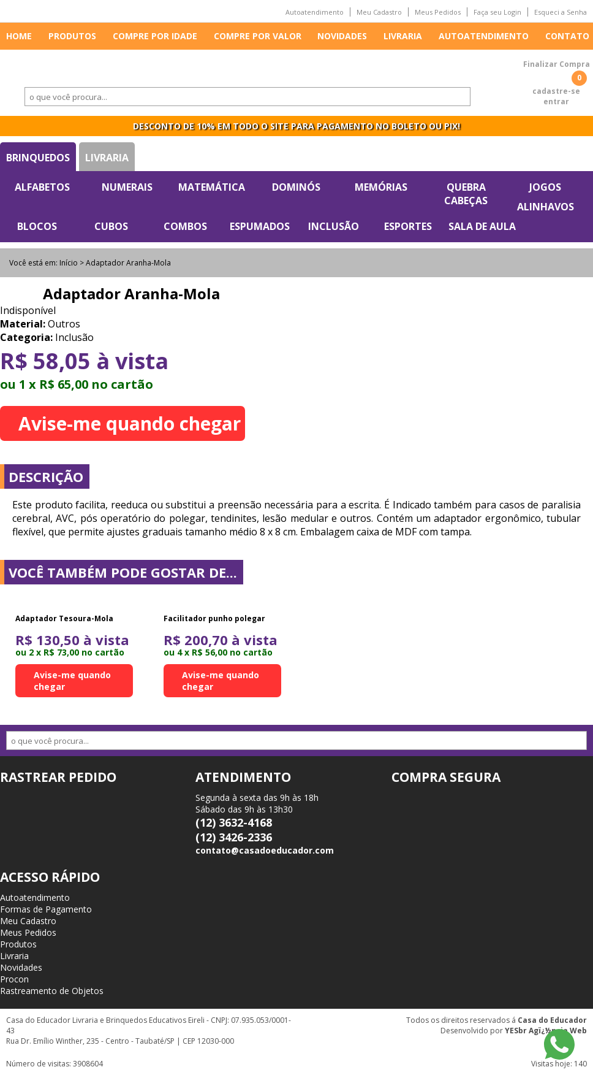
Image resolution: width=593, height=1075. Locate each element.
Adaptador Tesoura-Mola (64, 618)
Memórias (381, 187)
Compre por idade (155, 36)
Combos (185, 226)
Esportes (408, 226)
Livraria (402, 36)
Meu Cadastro (379, 12)
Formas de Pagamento (46, 909)
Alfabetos (42, 187)
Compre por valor (257, 36)
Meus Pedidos (438, 12)
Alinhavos (545, 206)
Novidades (342, 36)
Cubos (111, 226)
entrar (556, 101)
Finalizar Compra (556, 64)
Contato (567, 36)
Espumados (260, 226)
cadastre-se (556, 91)
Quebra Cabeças (466, 193)
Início (68, 263)
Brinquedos (38, 157)
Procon (14, 979)
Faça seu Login (497, 12)
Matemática (211, 187)
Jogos (545, 187)
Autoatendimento (314, 12)
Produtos (72, 36)
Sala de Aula (482, 226)
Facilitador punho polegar (214, 618)
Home (19, 36)
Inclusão (333, 226)
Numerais (127, 187)
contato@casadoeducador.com (264, 850)
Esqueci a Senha (560, 12)
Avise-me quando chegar (129, 423)
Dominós (296, 187)
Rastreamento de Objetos (52, 991)
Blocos (37, 226)
